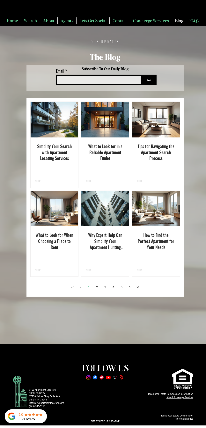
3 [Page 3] (105, 287)
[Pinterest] (101, 377)
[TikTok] (115, 377)
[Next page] (129, 287)
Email (60, 71)
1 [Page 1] (89, 287)
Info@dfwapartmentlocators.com (46, 403)
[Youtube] (108, 377)
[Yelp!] (121, 377)
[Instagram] (88, 377)
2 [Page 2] (97, 287)
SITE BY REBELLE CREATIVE (105, 421)
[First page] (72, 287)
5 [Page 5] (121, 287)
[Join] (149, 80)
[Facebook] (95, 377)
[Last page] (137, 287)
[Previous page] (80, 287)
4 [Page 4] (113, 287)
